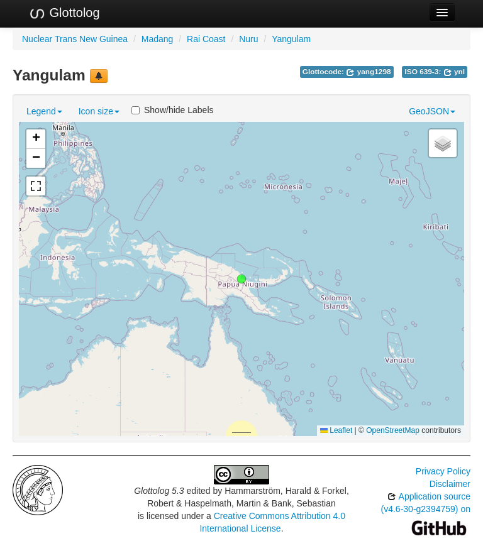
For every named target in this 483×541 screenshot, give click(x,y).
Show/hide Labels (172, 110)
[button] (241, 279)
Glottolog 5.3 (159, 491)
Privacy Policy (443, 471)
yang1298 (368, 71)
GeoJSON (432, 111)
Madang (158, 39)
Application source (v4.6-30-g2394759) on (425, 511)
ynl (454, 71)
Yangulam (291, 39)
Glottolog (64, 13)
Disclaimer (450, 484)
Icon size (99, 111)
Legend (44, 111)
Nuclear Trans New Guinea (75, 39)
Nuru (248, 39)
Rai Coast (206, 39)
